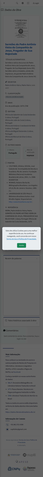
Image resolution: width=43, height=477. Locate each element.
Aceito (21, 245)
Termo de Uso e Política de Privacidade (21, 239)
